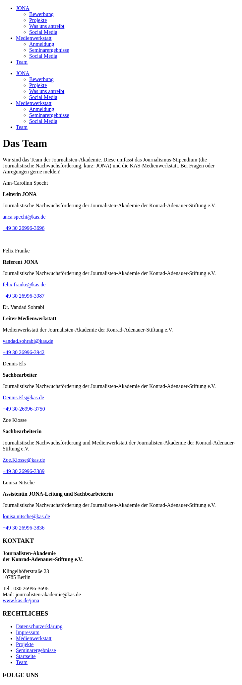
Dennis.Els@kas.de (23, 397)
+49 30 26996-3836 (23, 528)
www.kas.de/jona (21, 600)
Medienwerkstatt (34, 38)
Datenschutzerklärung (39, 626)
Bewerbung (41, 14)
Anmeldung (41, 44)
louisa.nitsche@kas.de (26, 516)
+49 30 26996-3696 (23, 228)
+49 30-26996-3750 (24, 409)
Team (22, 62)
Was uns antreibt (46, 26)
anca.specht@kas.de (24, 217)
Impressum (27, 632)
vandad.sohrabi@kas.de (28, 341)
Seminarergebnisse (49, 50)
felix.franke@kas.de (24, 284)
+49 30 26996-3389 (23, 471)
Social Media (43, 32)
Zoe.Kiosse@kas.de (24, 460)
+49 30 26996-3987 (23, 296)
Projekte (38, 20)
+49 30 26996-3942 (23, 352)
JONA (23, 8)
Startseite (26, 656)
